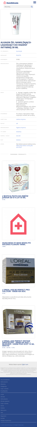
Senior (2, 405)
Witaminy (3, 384)
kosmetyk (19, 51)
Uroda (2, 394)
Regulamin (3, 416)
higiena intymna (21, 127)
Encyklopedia (4, 391)
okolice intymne (21, 119)
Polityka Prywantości (6, 420)
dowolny (18, 132)
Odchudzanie (4, 382)
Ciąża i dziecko (4, 388)
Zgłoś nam (25, 364)
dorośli (18, 136)
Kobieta (3, 408)
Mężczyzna (3, 410)
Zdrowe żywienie (5, 401)
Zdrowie (3, 396)
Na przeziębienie (5, 379)
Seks (2, 412)
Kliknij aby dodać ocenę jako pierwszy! (24, 146)
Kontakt (3, 418)
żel (17, 123)
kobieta (18, 140)
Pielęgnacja (4, 386)
